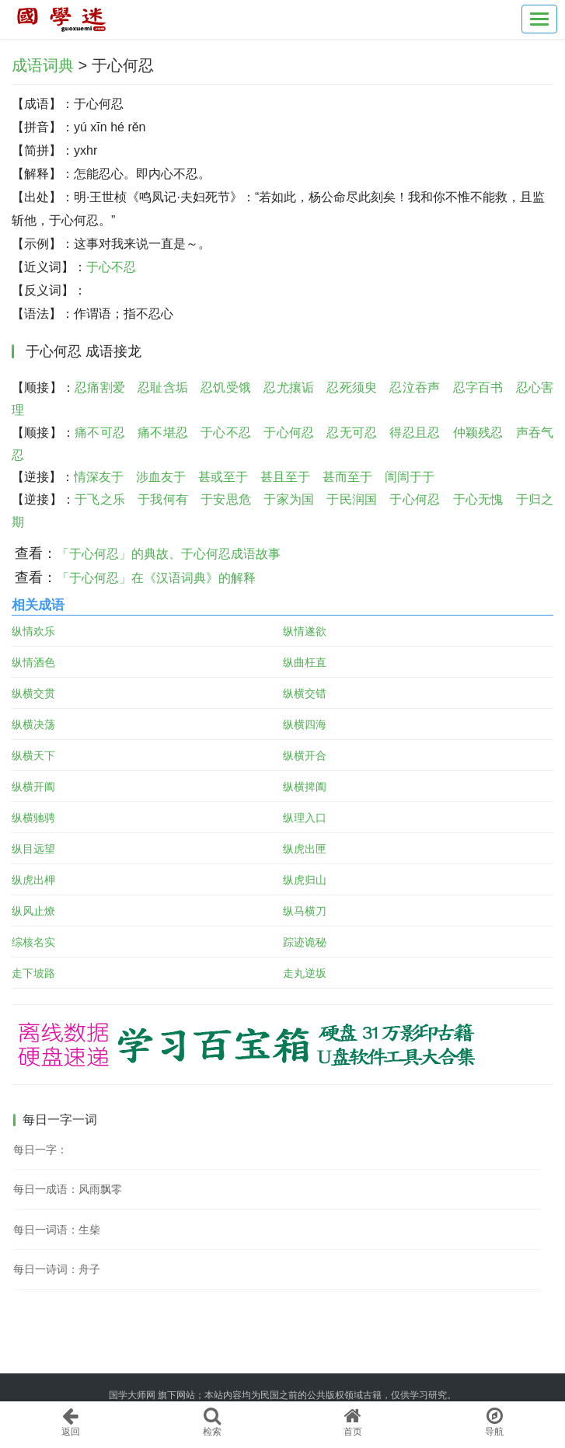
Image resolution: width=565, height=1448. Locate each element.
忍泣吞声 (414, 387)
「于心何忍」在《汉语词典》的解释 (156, 577)
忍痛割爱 (100, 387)
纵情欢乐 (33, 631)
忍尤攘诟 (288, 387)
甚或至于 (223, 476)
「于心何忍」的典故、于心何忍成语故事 (169, 553)
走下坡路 (33, 973)
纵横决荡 (33, 724)
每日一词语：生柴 (56, 1229)
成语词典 (43, 65)
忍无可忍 (351, 432)
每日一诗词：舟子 (56, 1269)
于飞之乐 (100, 499)
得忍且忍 (414, 432)
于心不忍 (111, 267)
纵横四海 (304, 724)
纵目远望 (33, 849)
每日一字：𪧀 (40, 1149)
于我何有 (163, 499)
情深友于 (99, 476)
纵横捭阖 (304, 786)
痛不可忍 (100, 432)
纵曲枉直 (304, 662)
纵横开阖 (33, 786)
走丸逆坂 (304, 973)
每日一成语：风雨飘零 (67, 1189)
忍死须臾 (351, 387)
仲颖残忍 (478, 432)
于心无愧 (478, 499)
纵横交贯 (33, 693)
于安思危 (226, 499)
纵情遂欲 (304, 631)
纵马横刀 (304, 911)
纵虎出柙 (33, 880)
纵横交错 (304, 693)
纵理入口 (304, 817)
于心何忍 (288, 432)
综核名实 (33, 942)
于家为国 (288, 499)
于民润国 (351, 499)
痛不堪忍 (163, 432)
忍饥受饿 (226, 387)
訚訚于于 (409, 476)
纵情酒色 (33, 662)
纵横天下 (33, 755)
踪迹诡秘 (304, 942)
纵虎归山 (304, 880)
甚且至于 (285, 476)
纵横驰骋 (33, 817)
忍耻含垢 (163, 387)
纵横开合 (304, 755)
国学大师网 (132, 1395)
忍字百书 (478, 387)
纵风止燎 (33, 911)
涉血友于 (161, 476)
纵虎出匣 (304, 849)
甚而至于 (347, 476)
